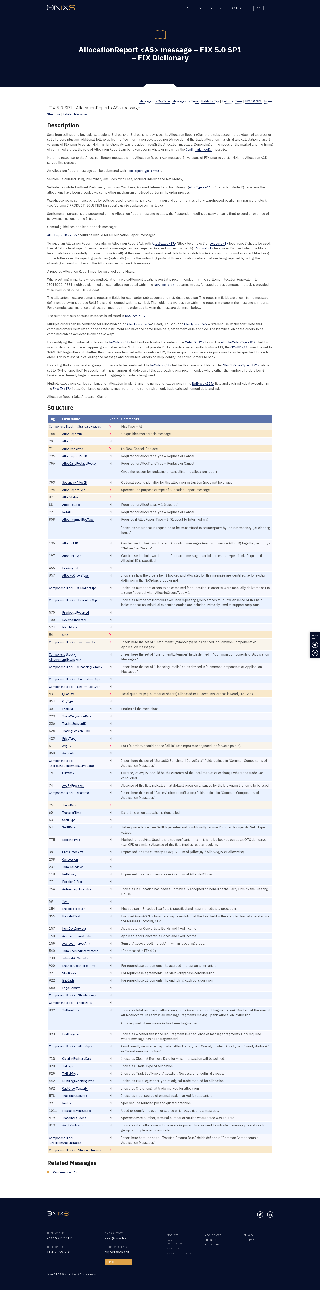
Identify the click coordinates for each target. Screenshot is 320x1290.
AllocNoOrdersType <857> (244, 342)
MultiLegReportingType (80, 1084)
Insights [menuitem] (210, 1239)
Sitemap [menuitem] (249, 1239)
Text (66, 905)
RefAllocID (71, 511)
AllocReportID (73, 433)
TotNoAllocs (72, 1013)
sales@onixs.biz (116, 1238)
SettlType (70, 823)
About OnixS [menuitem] (213, 1235)
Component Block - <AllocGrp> (72, 1049)
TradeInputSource (76, 1099)
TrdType (69, 1069)
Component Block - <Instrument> (74, 641)
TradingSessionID (76, 722)
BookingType (72, 843)
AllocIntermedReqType (80, 519)
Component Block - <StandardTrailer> (77, 1153)
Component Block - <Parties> (71, 796)
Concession (71, 863)
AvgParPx (70, 752)
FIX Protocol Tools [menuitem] (178, 1253)
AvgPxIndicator (74, 1128)
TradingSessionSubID (78, 730)
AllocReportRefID (76, 455)
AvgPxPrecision (74, 784)
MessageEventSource (79, 1114)
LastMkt (69, 708)
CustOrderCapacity (77, 1091)
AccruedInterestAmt (78, 947)
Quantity (69, 693)
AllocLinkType (73, 555)
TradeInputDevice (76, 1121)
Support (111, 1261)
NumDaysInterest (76, 932)
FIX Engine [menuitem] (172, 1248)
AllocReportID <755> (63, 235)
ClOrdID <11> (243, 347)
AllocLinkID (71, 542)
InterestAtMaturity (77, 961)
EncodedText (72, 920)
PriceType (70, 737)
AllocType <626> (201, 187)
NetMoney (70, 878)
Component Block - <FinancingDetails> (78, 666)
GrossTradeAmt (74, 856)
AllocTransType (74, 448)
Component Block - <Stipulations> (74, 998)
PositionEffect (73, 885)
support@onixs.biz (118, 1252)
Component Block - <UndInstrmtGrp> (77, 678)
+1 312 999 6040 (60, 1252)
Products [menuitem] (172, 1235)
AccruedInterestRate (78, 939)
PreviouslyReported (77, 612)
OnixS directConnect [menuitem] (176, 1242)
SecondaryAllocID (76, 482)
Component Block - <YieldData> (73, 1006)
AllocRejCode (72, 504)
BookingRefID (73, 567)
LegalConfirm (72, 991)
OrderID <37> (197, 342)
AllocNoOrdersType (77, 574)
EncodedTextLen (75, 912)
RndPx (67, 1106)
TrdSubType (72, 1076)
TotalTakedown (74, 870)
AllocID (68, 441)
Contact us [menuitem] (212, 1244)
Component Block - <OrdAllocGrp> (75, 587)
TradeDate (71, 809)
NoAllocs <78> (165, 284)
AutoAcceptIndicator (78, 892)
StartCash (70, 976)
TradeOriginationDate (78, 715)
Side (66, 634)
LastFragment (73, 1037)
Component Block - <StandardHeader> (78, 426)
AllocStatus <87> (165, 243)
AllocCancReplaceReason (82, 463)
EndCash (69, 984)
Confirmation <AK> (199, 149)
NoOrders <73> (120, 342)
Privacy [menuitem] (248, 1235)
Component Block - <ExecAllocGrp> (75, 599)
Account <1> (220, 243)
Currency (69, 772)
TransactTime (73, 816)
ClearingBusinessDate (79, 1062)
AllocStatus (71, 496)
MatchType (71, 626)
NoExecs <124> (204, 383)
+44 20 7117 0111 (61, 1238)
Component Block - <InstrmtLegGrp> (76, 685)
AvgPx (67, 744)
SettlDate (70, 831)
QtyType (69, 700)
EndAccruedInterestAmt (81, 969)
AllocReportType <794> (144, 170)
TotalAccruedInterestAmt (82, 954)
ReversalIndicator (76, 619)
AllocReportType (75, 489)
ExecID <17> (62, 388)
